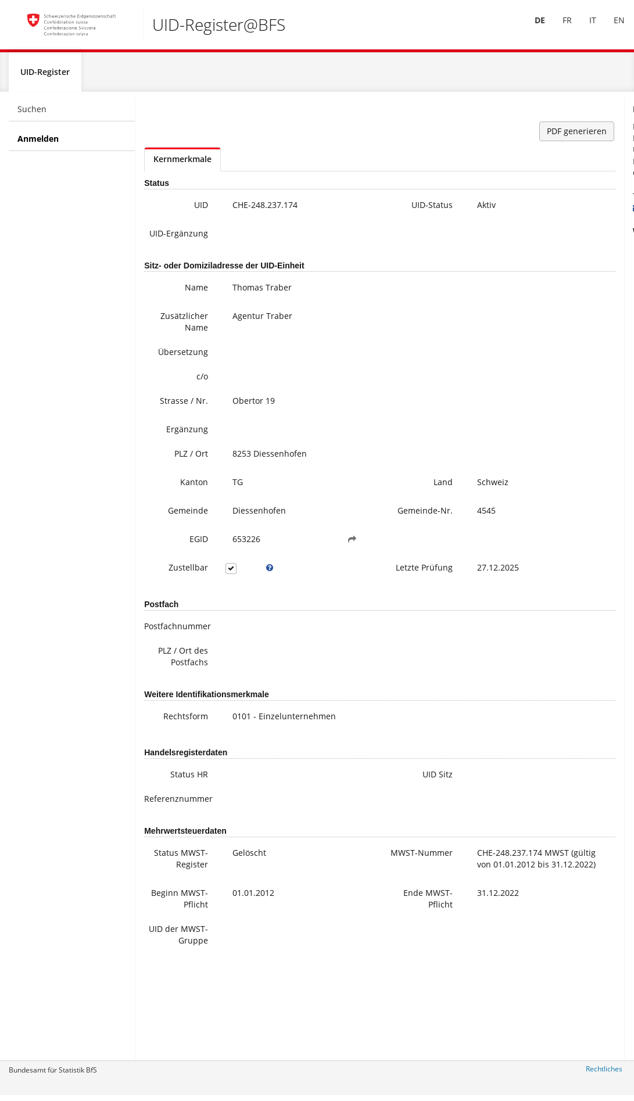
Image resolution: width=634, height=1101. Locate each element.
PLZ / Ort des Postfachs (171, 700)
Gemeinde (170, 534)
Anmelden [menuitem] (38, 143)
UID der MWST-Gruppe (175, 1025)
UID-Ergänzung (169, 243)
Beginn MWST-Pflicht (176, 977)
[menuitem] (532, 28)
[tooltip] (242, 599)
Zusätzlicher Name (168, 338)
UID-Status (360, 209)
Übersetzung (169, 368)
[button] (307, 570)
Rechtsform (167, 766)
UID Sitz (365, 835)
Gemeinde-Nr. (359, 540)
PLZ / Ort (173, 477)
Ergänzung (169, 452)
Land (371, 505)
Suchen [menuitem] (31, 113)
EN (611, 28)
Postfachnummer (171, 664)
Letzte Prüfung (365, 604)
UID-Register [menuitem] (45, 76)
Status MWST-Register (174, 926)
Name (178, 303)
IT (584, 28)
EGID (180, 570)
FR (559, 28)
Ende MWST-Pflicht (367, 977)
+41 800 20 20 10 (573, 200)
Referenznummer (171, 860)
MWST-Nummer (363, 920)
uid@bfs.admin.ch (571, 212)
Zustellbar (170, 598)
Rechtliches (604, 1073)
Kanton (176, 505)
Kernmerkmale (182, 163)
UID (183, 209)
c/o (184, 392)
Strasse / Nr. (173, 422)
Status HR (171, 835)
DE (531, 28)
